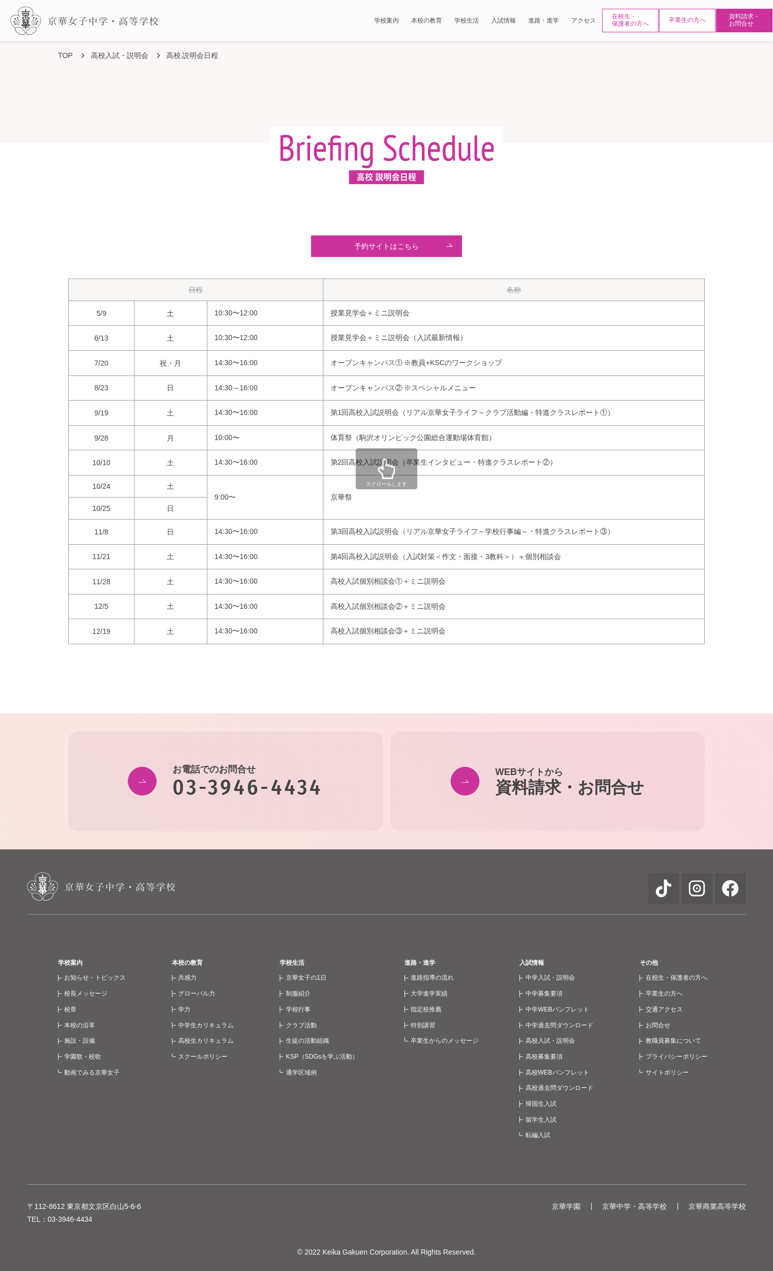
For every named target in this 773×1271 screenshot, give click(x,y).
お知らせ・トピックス (95, 977)
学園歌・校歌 (82, 1056)
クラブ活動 (301, 1025)
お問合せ (658, 1025)
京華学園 (566, 1206)
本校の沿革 (79, 1025)
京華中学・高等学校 (634, 1206)
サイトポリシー (667, 1072)
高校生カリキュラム (206, 1040)
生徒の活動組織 (307, 1040)
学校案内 (70, 962)
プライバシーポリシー (676, 1056)
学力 (184, 1009)
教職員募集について (673, 1040)
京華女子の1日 (306, 977)
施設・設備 (79, 1040)
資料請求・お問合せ (744, 20)
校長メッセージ (85, 993)
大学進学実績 (429, 993)
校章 (70, 1009)
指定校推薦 (426, 1009)
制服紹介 (298, 993)
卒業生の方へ (687, 20)
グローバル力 (196, 993)
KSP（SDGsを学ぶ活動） (322, 1056)
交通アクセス (664, 1009)
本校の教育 (187, 962)
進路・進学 (419, 962)
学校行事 (298, 1009)
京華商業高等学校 (717, 1206)
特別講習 (423, 1025)
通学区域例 (301, 1072)
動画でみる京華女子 (92, 1072)
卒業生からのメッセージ (444, 1040)
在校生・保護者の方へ (630, 20)
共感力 (187, 977)
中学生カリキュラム (206, 1025)
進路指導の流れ (432, 977)
